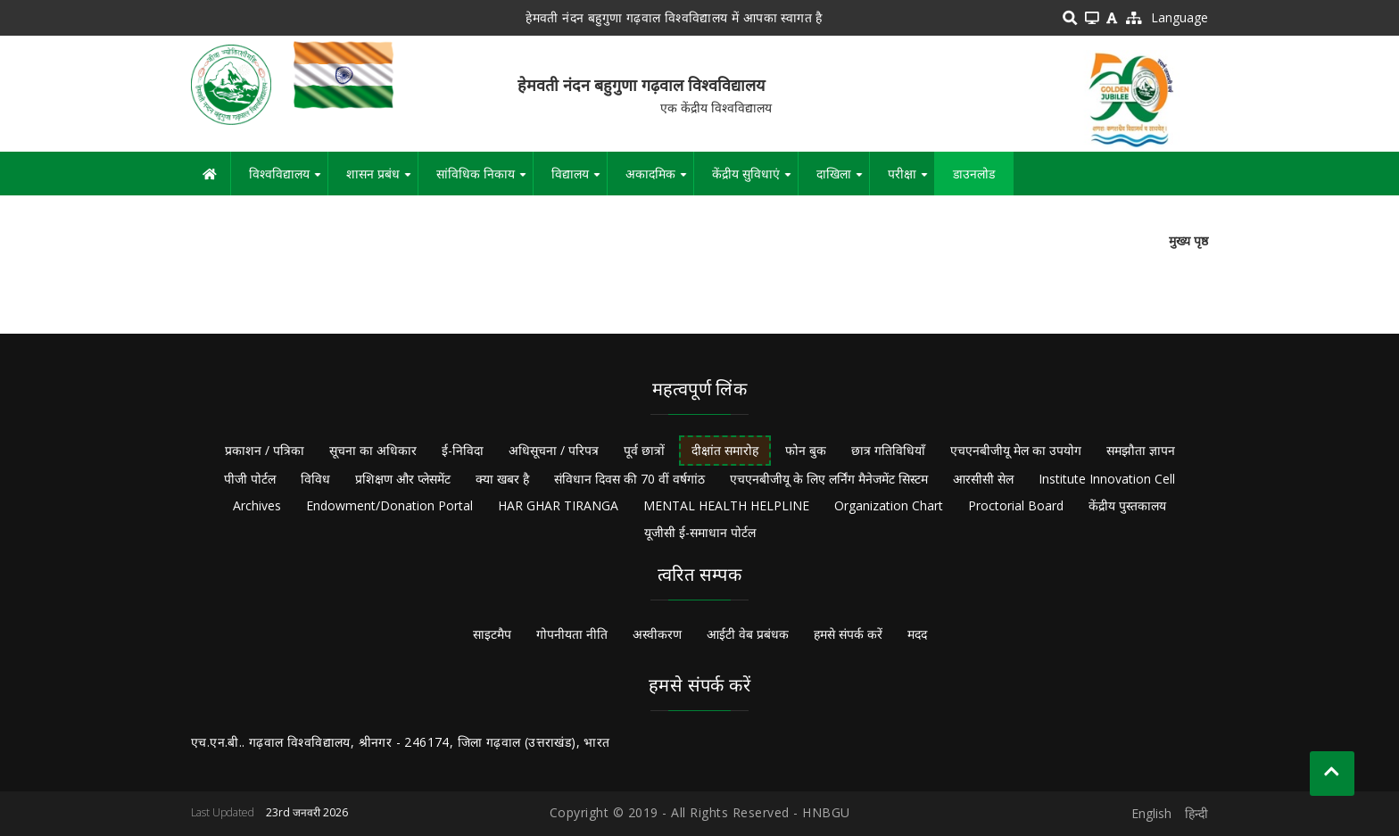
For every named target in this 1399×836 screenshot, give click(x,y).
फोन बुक (805, 450)
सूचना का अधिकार (373, 450)
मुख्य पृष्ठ (1188, 240)
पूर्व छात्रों (644, 450)
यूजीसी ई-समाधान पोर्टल (700, 532)
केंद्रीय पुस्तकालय (1127, 505)
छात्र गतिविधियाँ (888, 450)
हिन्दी (1196, 813)
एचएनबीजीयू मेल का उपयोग (1015, 450)
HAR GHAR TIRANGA (558, 505)
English (1151, 813)
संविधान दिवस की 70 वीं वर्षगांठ (629, 478)
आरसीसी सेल (983, 478)
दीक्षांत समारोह (724, 450)
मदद (917, 633)
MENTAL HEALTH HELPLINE (726, 505)
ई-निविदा (463, 450)
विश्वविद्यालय (288, 180)
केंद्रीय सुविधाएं (755, 180)
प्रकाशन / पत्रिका (264, 450)
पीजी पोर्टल (250, 478)
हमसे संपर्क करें (848, 633)
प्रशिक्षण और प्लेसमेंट (403, 478)
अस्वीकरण (657, 633)
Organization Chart (888, 505)
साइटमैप (492, 633)
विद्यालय (579, 180)
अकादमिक (659, 180)
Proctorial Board (1016, 505)
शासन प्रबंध (382, 180)
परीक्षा (911, 180)
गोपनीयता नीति (572, 633)
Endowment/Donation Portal (389, 505)
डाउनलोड (974, 173)
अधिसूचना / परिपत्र (554, 450)
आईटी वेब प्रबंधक (748, 633)
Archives (257, 505)
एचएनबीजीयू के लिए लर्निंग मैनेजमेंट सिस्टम (829, 478)
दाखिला (842, 180)
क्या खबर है (502, 478)
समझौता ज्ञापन (1140, 450)
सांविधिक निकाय (484, 180)
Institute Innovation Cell (1107, 478)
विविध (315, 478)
